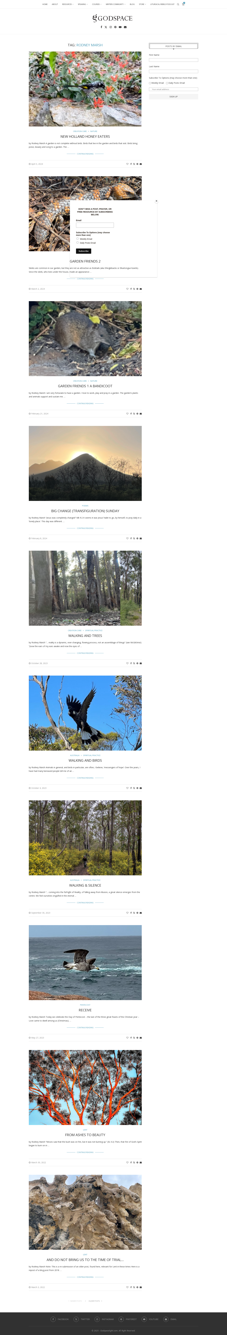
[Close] (156, 201)
